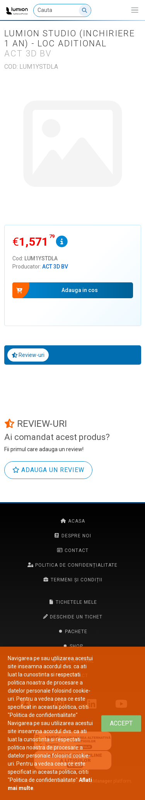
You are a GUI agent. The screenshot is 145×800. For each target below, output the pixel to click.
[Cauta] (62, 10)
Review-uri (28, 355)
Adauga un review (48, 470)
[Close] (121, 723)
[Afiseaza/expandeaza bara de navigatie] (134, 10)
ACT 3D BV (55, 266)
